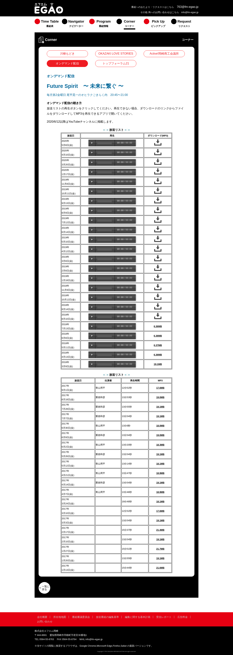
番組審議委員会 (81, 617)
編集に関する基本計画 (137, 617)
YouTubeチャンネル (81, 121)
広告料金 (182, 617)
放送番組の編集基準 (107, 617)
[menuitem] (48, 24)
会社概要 (42, 617)
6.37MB (158, 345)
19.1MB (158, 364)
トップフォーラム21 (115, 63)
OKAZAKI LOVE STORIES (115, 53)
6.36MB (158, 326)
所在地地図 (59, 617)
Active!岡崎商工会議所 (164, 53)
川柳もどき (67, 53)
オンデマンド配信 (67, 63)
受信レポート (163, 617)
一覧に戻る (46, 588)
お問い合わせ (44, 621)
